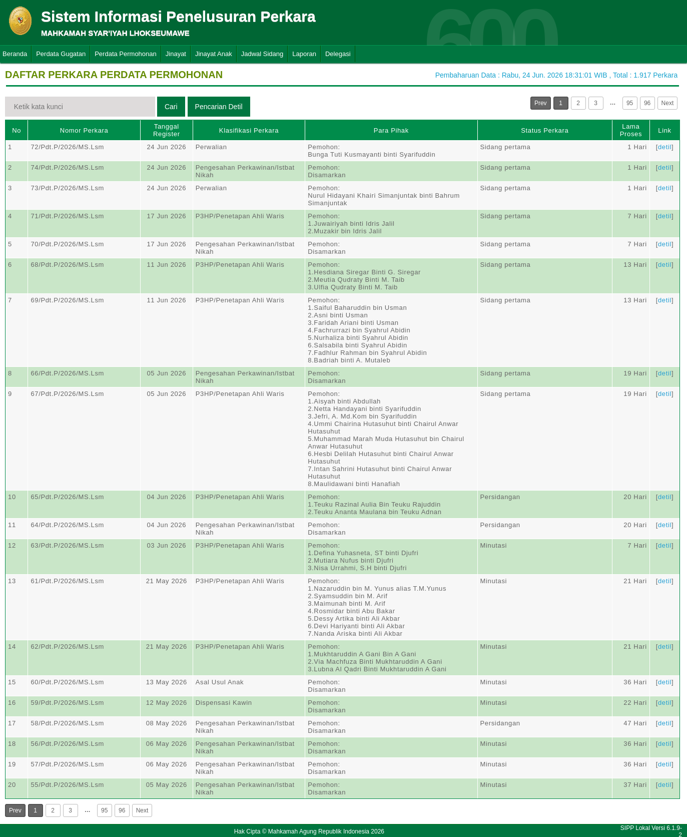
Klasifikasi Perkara (249, 130)
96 (647, 103)
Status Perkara (544, 130)
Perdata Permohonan (126, 54)
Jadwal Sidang (262, 54)
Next (667, 103)
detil (664, 147)
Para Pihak (391, 130)
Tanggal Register (166, 130)
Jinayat (176, 54)
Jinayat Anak (213, 54)
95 (629, 103)
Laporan (304, 54)
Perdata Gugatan (61, 54)
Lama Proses (631, 130)
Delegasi (338, 54)
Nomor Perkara (84, 130)
